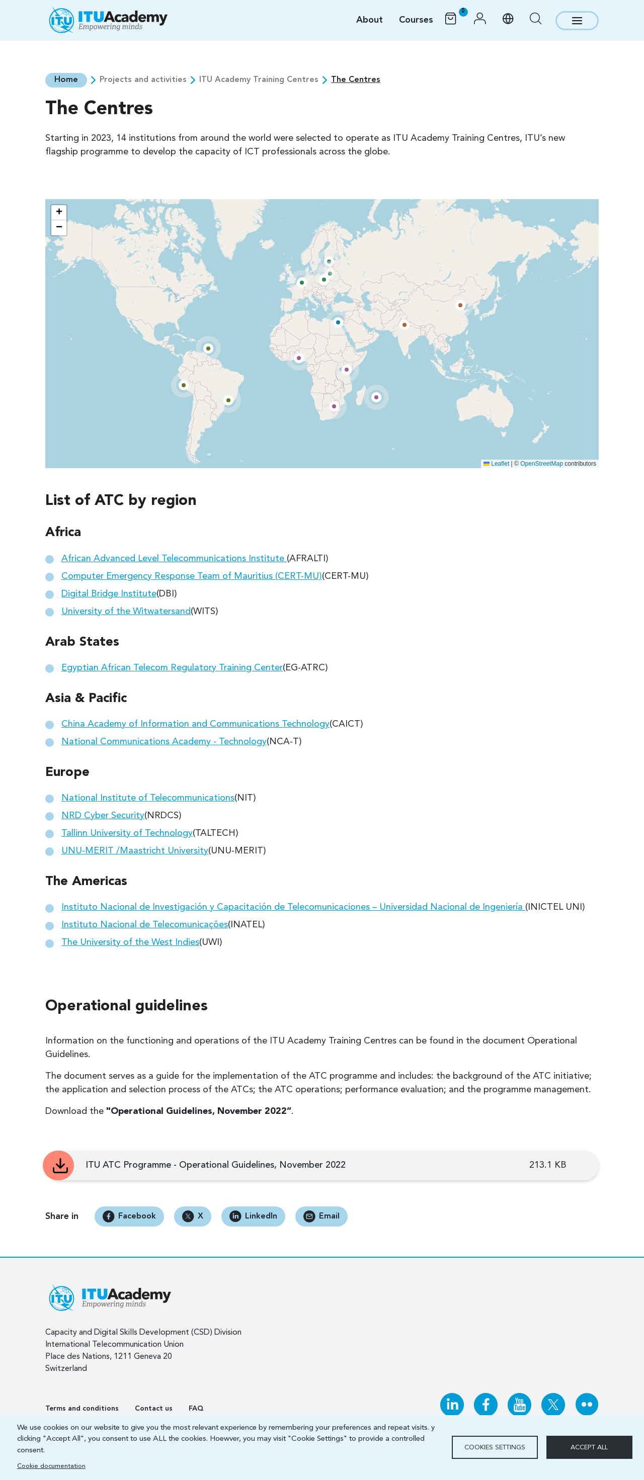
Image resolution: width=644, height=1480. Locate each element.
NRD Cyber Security (102, 815)
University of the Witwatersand (126, 611)
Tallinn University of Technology (127, 832)
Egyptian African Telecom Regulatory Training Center (172, 667)
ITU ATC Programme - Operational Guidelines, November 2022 (216, 1164)
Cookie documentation (51, 1466)
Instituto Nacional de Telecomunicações (144, 924)
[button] (480, 21)
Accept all (589, 1447)
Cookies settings (494, 1447)
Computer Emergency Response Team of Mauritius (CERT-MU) (191, 575)
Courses (416, 20)
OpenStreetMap (541, 463)
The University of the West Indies (130, 941)
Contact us (154, 1408)
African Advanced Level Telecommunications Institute (174, 558)
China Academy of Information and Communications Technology (195, 723)
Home (65, 80)
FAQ (196, 1408)
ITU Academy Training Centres (257, 80)
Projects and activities (142, 80)
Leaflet (496, 463)
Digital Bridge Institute (108, 593)
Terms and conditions (82, 1408)
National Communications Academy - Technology (164, 741)
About (369, 20)
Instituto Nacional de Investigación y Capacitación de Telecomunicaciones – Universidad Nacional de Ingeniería (293, 906)
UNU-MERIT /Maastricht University (134, 850)
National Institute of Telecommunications (147, 797)
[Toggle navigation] (577, 20)
